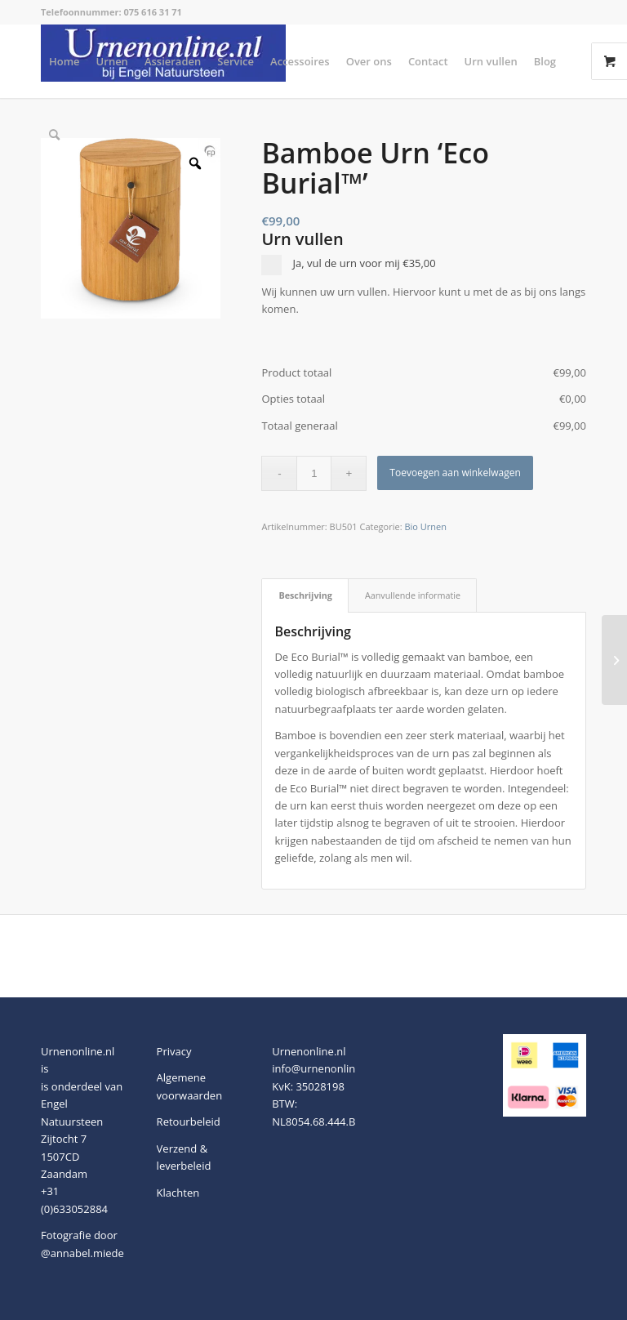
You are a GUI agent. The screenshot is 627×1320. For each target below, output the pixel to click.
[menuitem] (64, 61)
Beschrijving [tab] (305, 595)
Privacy (174, 1051)
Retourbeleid (188, 1121)
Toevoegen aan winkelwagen (454, 472)
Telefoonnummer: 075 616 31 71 (111, 12)
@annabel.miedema (90, 1253)
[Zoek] (54, 135)
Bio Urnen (425, 526)
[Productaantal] (313, 473)
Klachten (178, 1192)
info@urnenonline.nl (322, 1068)
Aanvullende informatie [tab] (412, 595)
